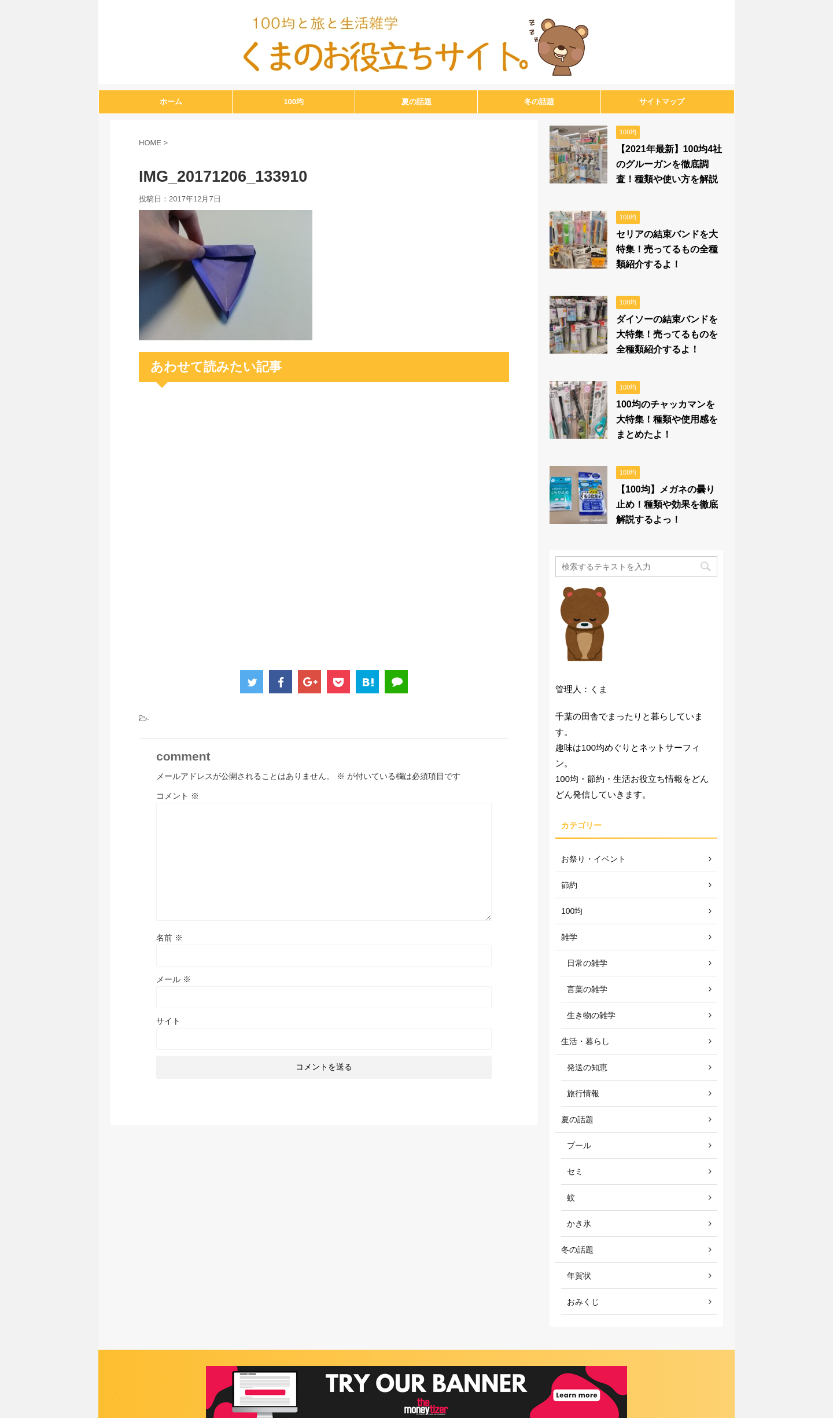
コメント (177, 795)
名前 (169, 937)
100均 (293, 101)
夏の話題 (416, 101)
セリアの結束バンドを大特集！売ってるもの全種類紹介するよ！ (667, 249)
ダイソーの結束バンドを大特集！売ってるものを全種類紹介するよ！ (667, 334)
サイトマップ (661, 101)
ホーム (171, 101)
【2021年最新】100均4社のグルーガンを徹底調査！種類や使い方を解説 (669, 164)
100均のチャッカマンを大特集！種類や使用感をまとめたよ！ (667, 419)
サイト (168, 1021)
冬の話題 (539, 101)
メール (173, 979)
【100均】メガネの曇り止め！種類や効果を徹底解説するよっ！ (667, 504)
